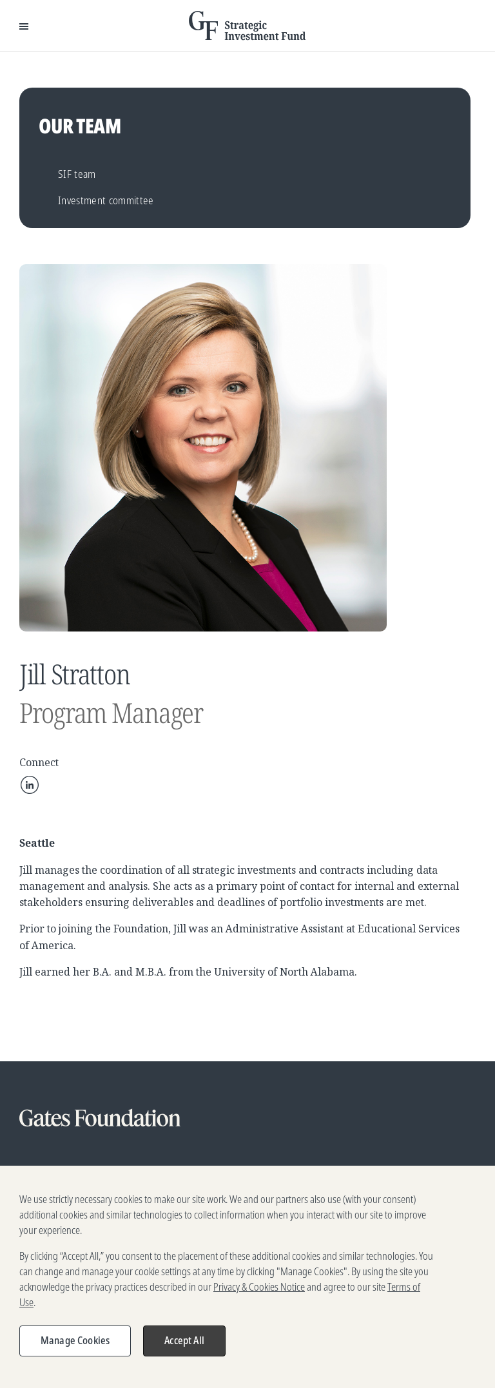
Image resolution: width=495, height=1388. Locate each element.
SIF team (77, 173)
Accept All (184, 1356)
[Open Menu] (23, 26)
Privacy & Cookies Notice (259, 1302)
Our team (80, 125)
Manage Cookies (75, 1356)
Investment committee (106, 200)
